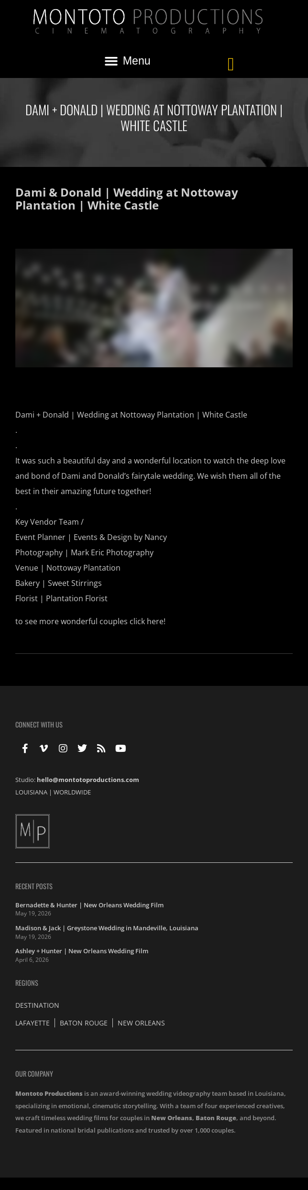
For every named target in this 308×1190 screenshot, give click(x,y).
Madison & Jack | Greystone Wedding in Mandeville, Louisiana (106, 928)
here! (156, 621)
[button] (127, 60)
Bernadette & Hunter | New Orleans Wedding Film (89, 905)
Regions (26, 983)
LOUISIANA (31, 792)
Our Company (34, 1074)
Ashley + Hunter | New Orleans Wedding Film (81, 951)
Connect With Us (39, 724)
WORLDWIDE (72, 792)
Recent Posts (34, 886)
